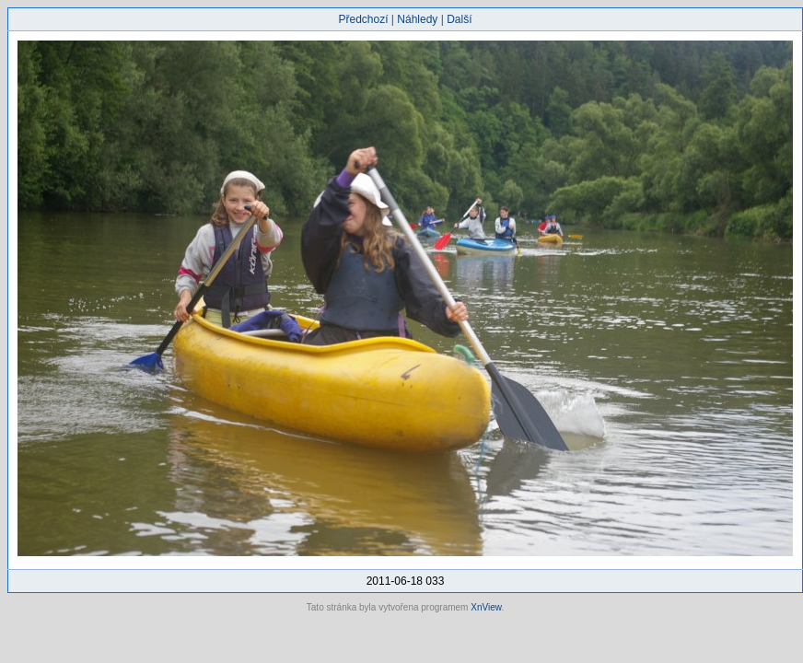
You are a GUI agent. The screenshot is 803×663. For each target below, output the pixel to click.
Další (459, 19)
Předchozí (364, 19)
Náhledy (417, 19)
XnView (486, 607)
